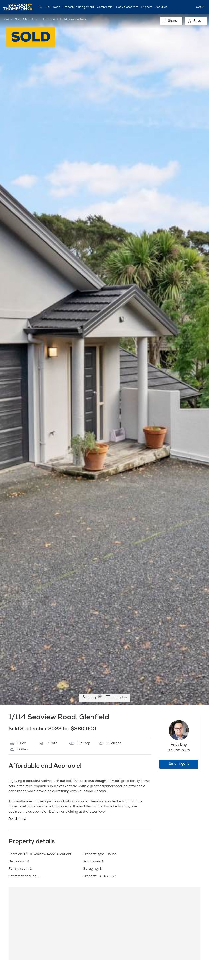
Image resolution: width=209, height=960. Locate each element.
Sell (48, 7)
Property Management (78, 7)
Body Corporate (127, 7)
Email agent (179, 764)
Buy (40, 7)
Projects (146, 7)
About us (161, 7)
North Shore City (26, 19)
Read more (17, 819)
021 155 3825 (179, 750)
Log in (200, 7)
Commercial (105, 7)
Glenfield (49, 19)
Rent (56, 7)
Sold (6, 19)
